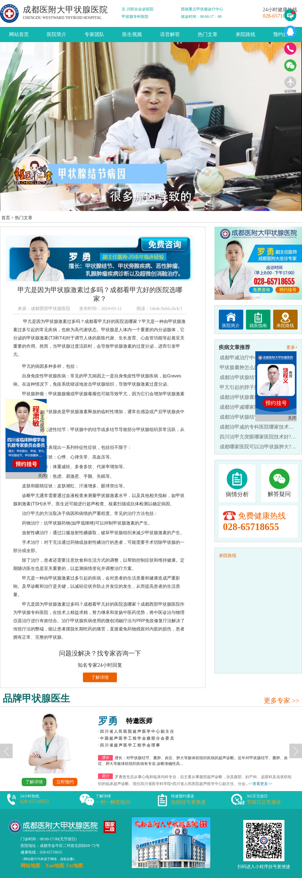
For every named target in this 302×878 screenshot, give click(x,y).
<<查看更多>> (260, 784)
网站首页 (19, 34)
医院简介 (56, 34)
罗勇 (108, 720)
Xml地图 (54, 865)
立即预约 (65, 782)
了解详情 (100, 677)
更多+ (292, 347)
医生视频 (132, 34)
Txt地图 (74, 865)
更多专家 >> (281, 700)
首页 (5, 217)
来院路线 (245, 34)
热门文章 (207, 34)
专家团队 (94, 34)
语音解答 (170, 34)
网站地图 (30, 865)
